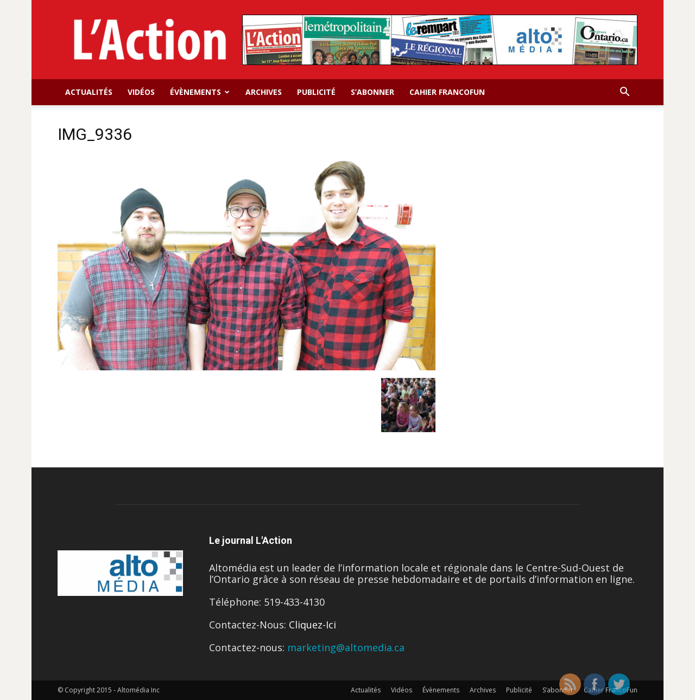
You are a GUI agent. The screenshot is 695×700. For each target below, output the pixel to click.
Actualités (88, 92)
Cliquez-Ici (312, 624)
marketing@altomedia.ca (346, 647)
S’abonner (372, 92)
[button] (624, 92)
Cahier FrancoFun (447, 92)
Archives (263, 92)
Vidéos (141, 92)
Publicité (316, 92)
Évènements (200, 92)
